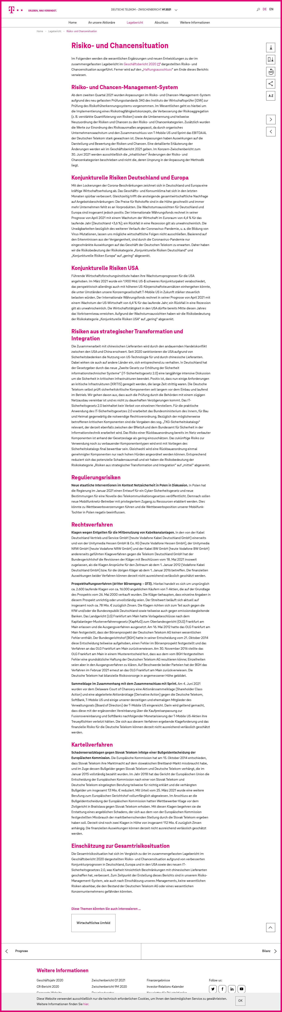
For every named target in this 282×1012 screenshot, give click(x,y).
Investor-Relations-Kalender (165, 987)
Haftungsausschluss (157, 69)
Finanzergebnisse (158, 980)
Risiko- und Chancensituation (82, 31)
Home (40, 31)
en (271, 9)
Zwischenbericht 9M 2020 (109, 987)
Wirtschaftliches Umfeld (93, 923)
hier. (109, 1004)
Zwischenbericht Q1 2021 (108, 980)
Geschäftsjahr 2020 (50, 980)
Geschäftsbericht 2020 (140, 64)
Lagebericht (54, 31)
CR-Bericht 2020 (48, 987)
